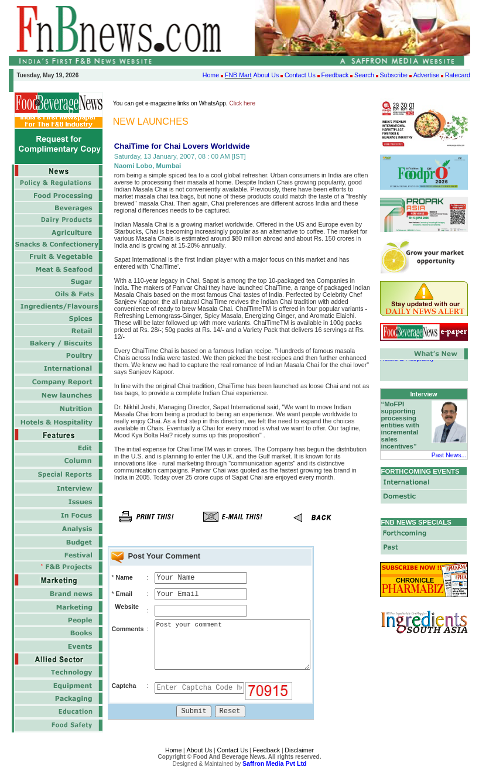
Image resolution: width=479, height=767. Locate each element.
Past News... (449, 454)
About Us (266, 74)
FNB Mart (238, 74)
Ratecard (457, 74)
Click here (242, 103)
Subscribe (394, 74)
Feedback (335, 74)
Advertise (426, 74)
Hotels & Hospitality (407, 360)
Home (211, 74)
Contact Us (300, 74)
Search (364, 74)
